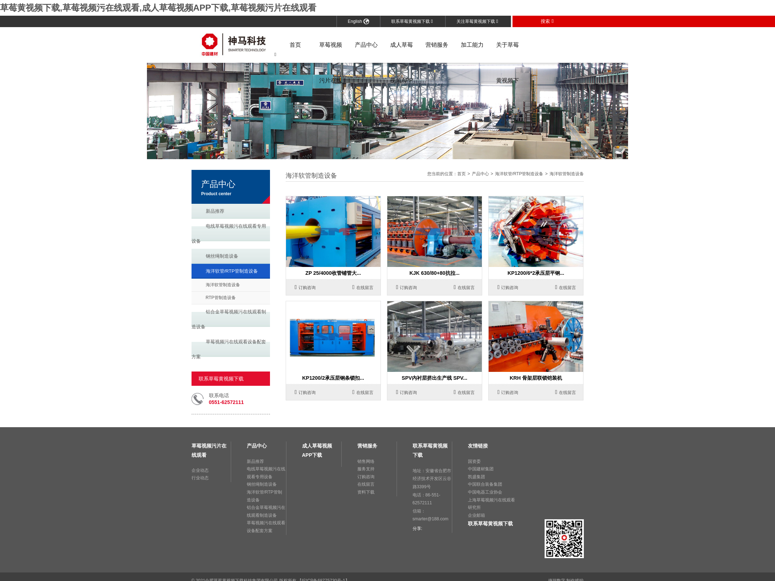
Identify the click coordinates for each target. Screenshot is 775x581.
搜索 (547, 21)
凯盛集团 (476, 476)
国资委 (474, 461)
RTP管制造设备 (221, 297)
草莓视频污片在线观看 (330, 51)
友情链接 (478, 446)
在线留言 (362, 287)
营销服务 (436, 44)
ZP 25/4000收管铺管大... (333, 273)
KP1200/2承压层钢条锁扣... (333, 378)
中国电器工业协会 (485, 491)
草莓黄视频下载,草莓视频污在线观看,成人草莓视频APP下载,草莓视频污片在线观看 (158, 7)
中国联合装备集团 (485, 484)
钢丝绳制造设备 (222, 255)
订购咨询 (305, 287)
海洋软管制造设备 (223, 284)
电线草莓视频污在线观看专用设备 (229, 233)
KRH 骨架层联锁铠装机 (536, 378)
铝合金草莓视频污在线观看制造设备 (229, 319)
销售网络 (365, 461)
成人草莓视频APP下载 (401, 51)
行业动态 (200, 477)
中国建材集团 (481, 468)
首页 (295, 44)
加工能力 (472, 44)
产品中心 (366, 44)
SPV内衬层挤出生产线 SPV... (434, 378)
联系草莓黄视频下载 (412, 21)
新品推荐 (215, 210)
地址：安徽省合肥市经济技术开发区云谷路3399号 (432, 478)
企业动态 (200, 470)
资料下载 (365, 491)
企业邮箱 (476, 514)
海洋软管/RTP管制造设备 (232, 270)
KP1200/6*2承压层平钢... (536, 273)
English (358, 21)
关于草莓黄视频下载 (507, 51)
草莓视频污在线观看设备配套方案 (229, 349)
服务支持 (365, 468)
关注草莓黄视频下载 (477, 21)
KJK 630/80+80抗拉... (434, 273)
